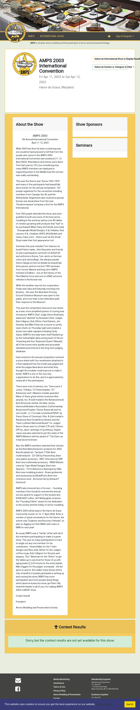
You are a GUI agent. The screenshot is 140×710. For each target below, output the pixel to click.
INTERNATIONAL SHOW (52, 36)
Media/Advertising (61, 679)
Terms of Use (59, 687)
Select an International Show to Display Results (110, 59)
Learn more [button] (103, 704)
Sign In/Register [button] (124, 36)
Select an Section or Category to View (110, 67)
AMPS (31, 36)
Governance (58, 683)
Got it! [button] (129, 704)
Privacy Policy (59, 691)
